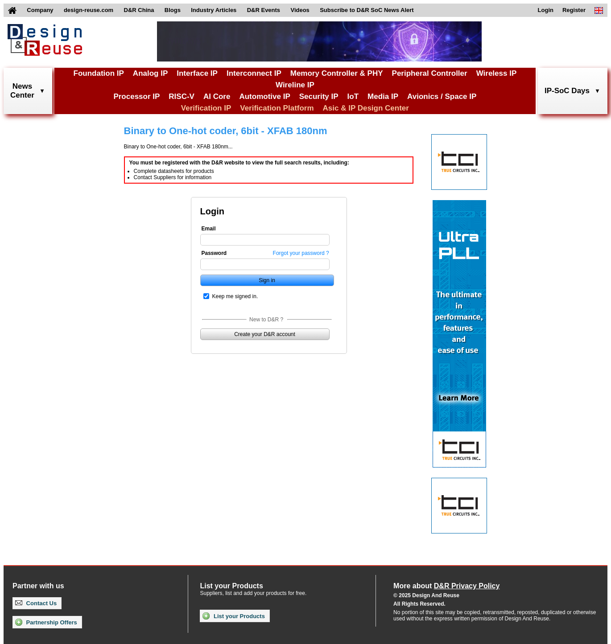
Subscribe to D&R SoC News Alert (366, 10)
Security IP (319, 96)
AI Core (216, 96)
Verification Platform (277, 108)
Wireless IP (496, 73)
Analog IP (150, 73)
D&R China (139, 10)
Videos (299, 10)
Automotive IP (264, 96)
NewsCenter (22, 90)
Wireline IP (295, 85)
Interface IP (197, 73)
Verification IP (206, 108)
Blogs (173, 10)
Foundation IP (99, 73)
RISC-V (181, 96)
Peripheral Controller (429, 73)
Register (574, 10)
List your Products (233, 615)
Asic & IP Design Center (366, 108)
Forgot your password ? (301, 253)
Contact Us (36, 603)
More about (446, 586)
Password (214, 253)
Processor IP (136, 96)
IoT (353, 96)
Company (40, 10)
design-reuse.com (88, 10)
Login (545, 10)
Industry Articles (213, 10)
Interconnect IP (254, 73)
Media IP (382, 96)
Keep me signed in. (235, 296)
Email (209, 229)
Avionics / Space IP (441, 96)
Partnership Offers (46, 622)
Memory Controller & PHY (336, 73)
